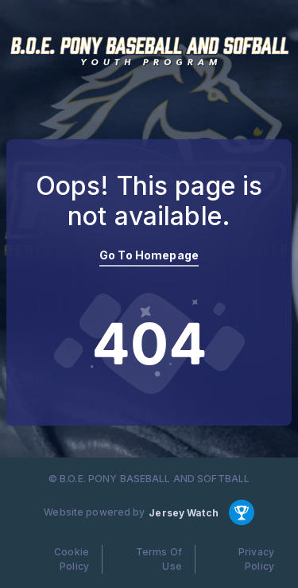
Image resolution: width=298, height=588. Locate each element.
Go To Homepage (149, 255)
